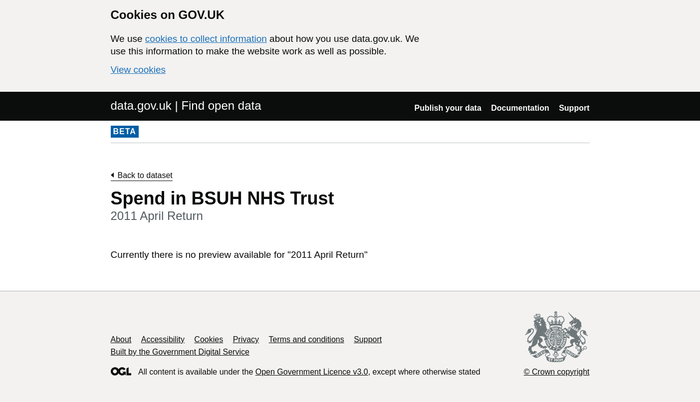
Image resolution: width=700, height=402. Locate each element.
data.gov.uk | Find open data (186, 105)
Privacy (246, 339)
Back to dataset (145, 175)
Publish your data (448, 108)
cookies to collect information (206, 38)
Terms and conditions (306, 339)
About (121, 339)
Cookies (208, 339)
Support (574, 108)
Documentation (520, 108)
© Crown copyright (557, 372)
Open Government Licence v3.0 (311, 372)
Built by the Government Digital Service (180, 352)
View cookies (138, 69)
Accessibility (163, 339)
